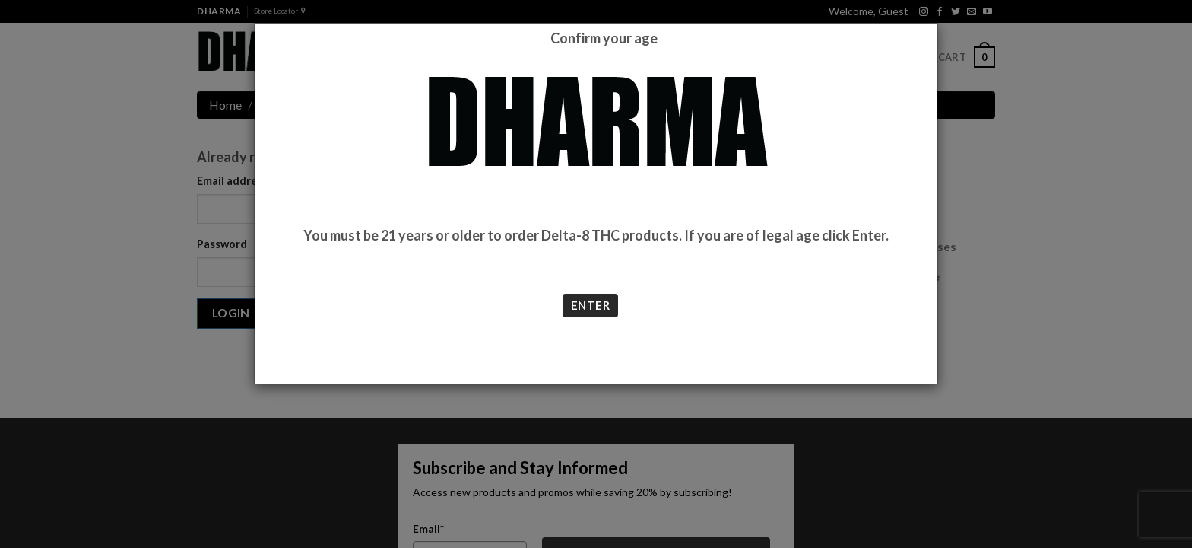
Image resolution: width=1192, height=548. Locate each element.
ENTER (590, 305)
